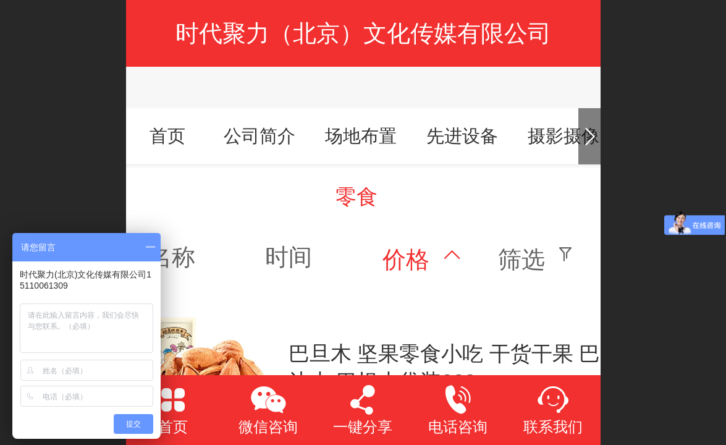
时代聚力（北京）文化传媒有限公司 (363, 33)
